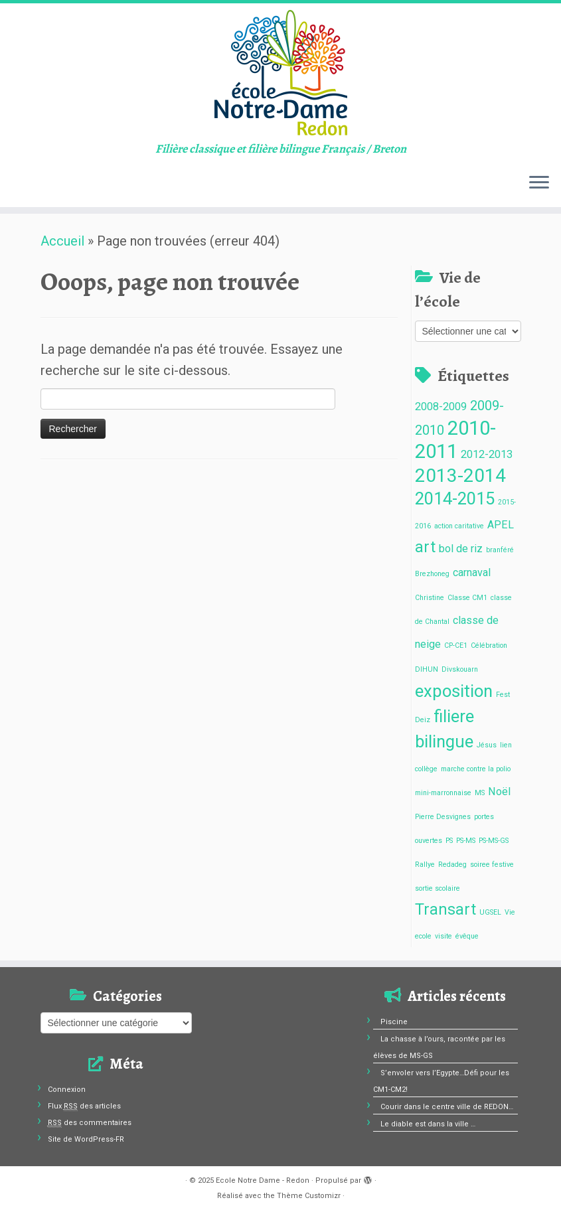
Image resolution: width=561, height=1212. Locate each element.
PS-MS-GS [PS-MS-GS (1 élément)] (494, 840)
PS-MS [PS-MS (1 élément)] (465, 840)
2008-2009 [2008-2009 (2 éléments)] (441, 406)
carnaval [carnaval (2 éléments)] (472, 572)
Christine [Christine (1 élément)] (429, 597)
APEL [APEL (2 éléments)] (500, 524)
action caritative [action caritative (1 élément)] (459, 526)
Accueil (62, 241)
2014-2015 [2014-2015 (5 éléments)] (455, 498)
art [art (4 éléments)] (425, 547)
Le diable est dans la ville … (427, 1124)
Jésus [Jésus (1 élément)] (487, 745)
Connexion (67, 1089)
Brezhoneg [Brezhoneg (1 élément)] (432, 573)
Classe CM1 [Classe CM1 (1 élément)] (467, 597)
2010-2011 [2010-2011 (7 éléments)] (455, 440)
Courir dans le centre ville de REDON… (446, 1106)
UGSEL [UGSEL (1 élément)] (490, 912)
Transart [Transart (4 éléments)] (445, 910)
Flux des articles (84, 1106)
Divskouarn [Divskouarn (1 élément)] (459, 669)
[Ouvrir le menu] (539, 183)
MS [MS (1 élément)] (480, 793)
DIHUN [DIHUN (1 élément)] (426, 669)
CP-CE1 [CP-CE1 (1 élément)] (455, 645)
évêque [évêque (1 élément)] (467, 936)
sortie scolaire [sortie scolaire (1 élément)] (437, 888)
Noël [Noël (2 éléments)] (499, 791)
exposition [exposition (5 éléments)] (454, 691)
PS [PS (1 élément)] (449, 840)
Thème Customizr (309, 1195)
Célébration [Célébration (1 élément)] (489, 645)
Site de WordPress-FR (86, 1139)
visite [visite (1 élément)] (443, 936)
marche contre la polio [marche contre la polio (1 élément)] (476, 769)
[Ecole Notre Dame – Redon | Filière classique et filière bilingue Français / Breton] (280, 72)
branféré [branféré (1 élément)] (500, 550)
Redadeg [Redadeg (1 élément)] (452, 864)
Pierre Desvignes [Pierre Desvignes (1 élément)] (443, 816)
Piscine (394, 1022)
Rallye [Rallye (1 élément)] (425, 864)
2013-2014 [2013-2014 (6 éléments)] (460, 476)
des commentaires (89, 1122)
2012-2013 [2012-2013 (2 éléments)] (487, 454)
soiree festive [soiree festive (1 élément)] (492, 864)
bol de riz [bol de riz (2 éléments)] (461, 548)
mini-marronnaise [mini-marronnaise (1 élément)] (443, 793)
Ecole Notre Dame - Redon (262, 1180)
